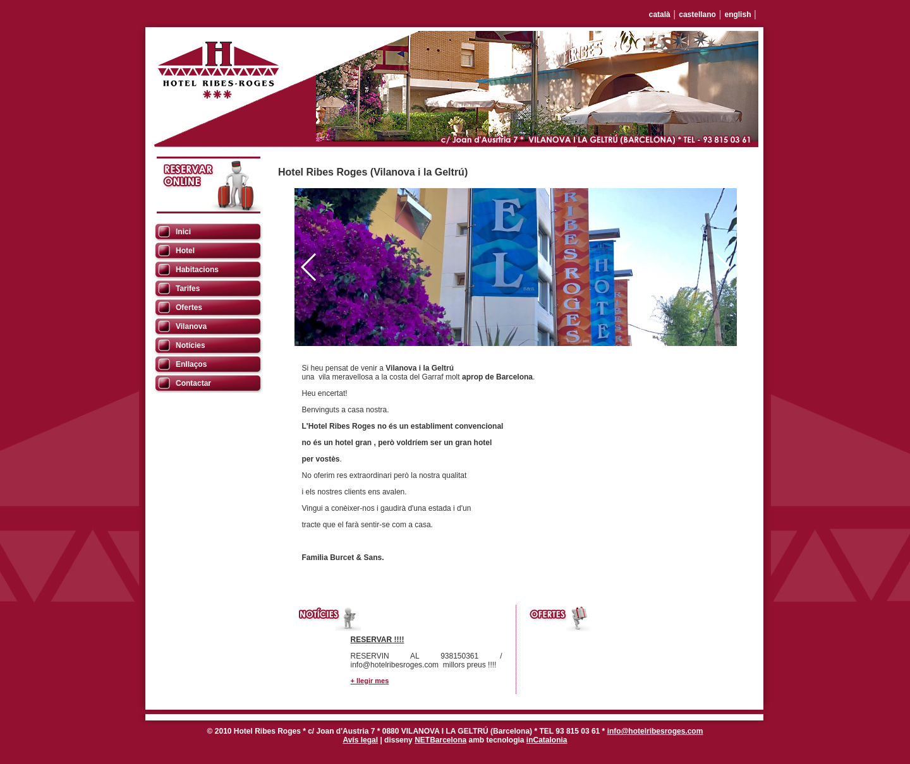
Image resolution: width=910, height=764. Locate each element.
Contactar (193, 383)
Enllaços (191, 364)
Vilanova (191, 326)
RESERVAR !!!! (377, 639)
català (659, 14)
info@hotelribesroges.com (655, 731)
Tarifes (188, 288)
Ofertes (189, 307)
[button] (722, 267)
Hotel (185, 250)
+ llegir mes (370, 680)
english (737, 14)
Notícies (190, 345)
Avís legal (360, 740)
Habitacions (197, 269)
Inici (183, 231)
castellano (697, 14)
